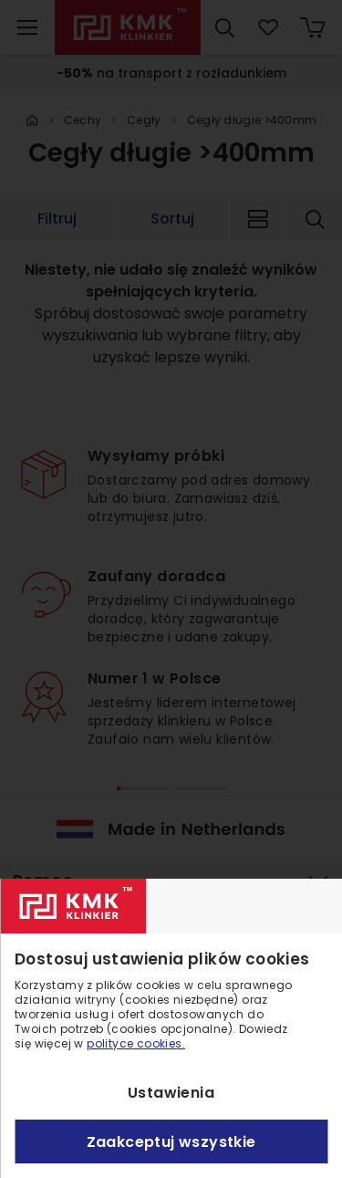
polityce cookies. (136, 1043)
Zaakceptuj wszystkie (171, 1141)
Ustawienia (171, 1092)
